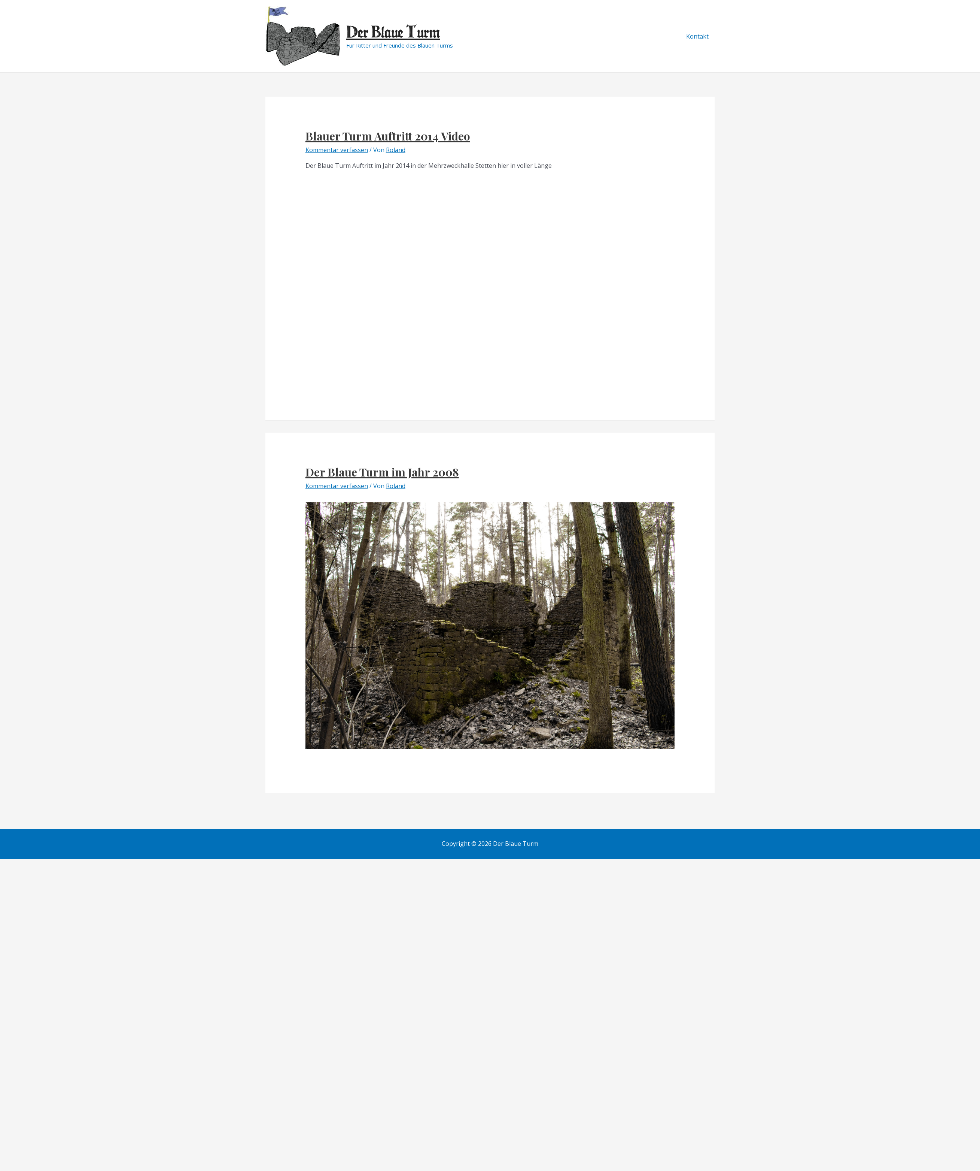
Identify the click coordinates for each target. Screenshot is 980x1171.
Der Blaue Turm (393, 31)
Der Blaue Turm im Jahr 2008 (382, 472)
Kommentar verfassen (336, 150)
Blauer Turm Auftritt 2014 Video (387, 135)
